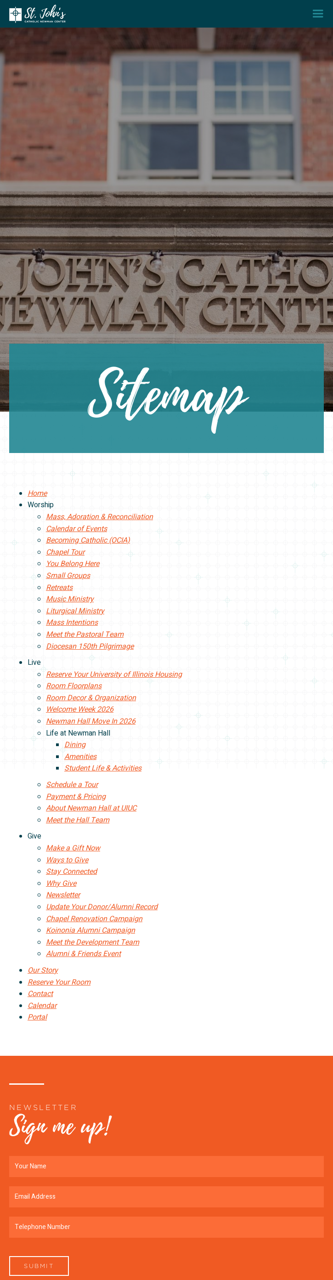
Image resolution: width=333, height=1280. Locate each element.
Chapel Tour (65, 552)
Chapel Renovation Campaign (94, 918)
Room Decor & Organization (91, 697)
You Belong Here (72, 563)
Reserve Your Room (59, 982)
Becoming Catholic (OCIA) (88, 540)
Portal (37, 1017)
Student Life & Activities (102, 768)
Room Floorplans (74, 685)
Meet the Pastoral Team (85, 634)
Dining (74, 744)
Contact (40, 993)
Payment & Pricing (76, 796)
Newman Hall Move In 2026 (90, 721)
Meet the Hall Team (77, 820)
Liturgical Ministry (75, 611)
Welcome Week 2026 (79, 709)
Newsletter (63, 895)
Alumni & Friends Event (83, 953)
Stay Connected (71, 871)
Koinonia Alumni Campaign (90, 930)
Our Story (43, 970)
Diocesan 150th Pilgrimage (90, 646)
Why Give (61, 883)
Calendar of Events (76, 528)
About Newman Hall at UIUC (91, 808)
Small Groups (68, 575)
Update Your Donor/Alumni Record (102, 906)
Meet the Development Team (92, 942)
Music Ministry (70, 599)
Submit (39, 1266)
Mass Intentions (72, 622)
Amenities (80, 756)
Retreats (59, 587)
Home (37, 493)
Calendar (42, 1005)
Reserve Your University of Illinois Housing (114, 674)
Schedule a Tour (72, 784)
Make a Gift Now (73, 848)
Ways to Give (67, 860)
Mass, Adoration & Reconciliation (99, 516)
